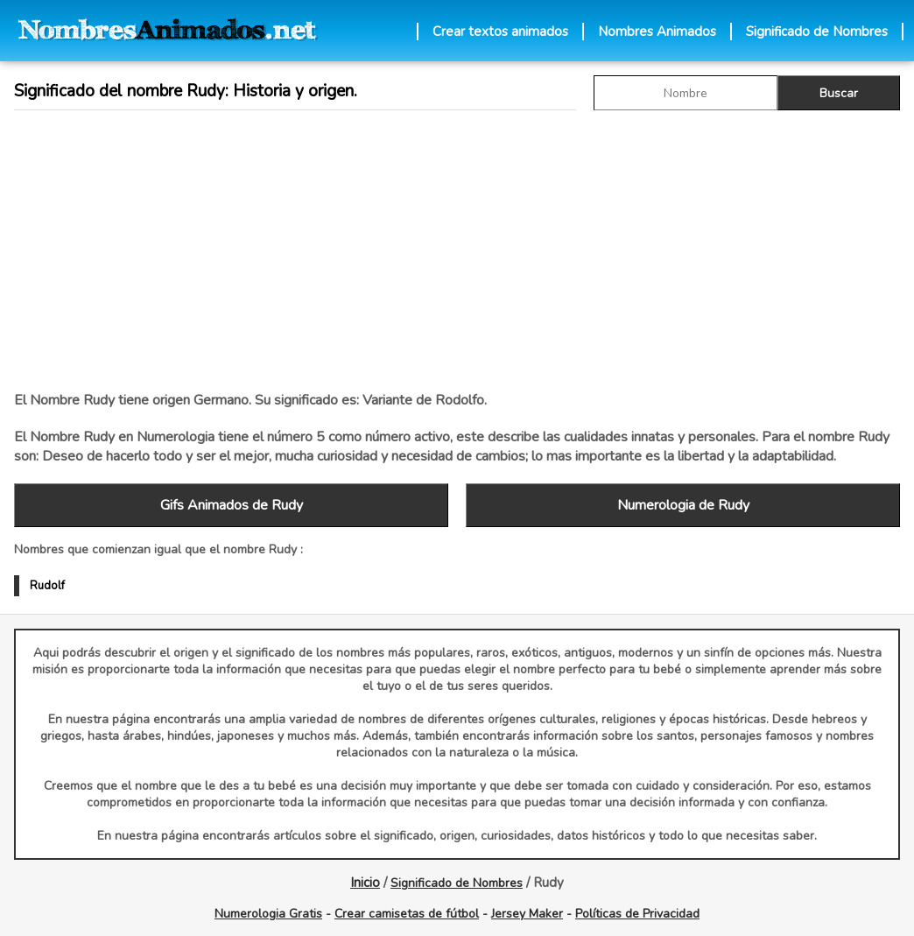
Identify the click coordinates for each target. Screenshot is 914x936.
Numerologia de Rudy (683, 505)
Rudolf (47, 586)
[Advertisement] (433, 250)
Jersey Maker (527, 913)
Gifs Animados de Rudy (231, 505)
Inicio (365, 882)
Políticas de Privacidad (637, 913)
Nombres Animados (657, 31)
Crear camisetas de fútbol (406, 913)
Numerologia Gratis (268, 913)
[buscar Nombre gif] (685, 92)
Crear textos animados (500, 31)
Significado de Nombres (817, 31)
